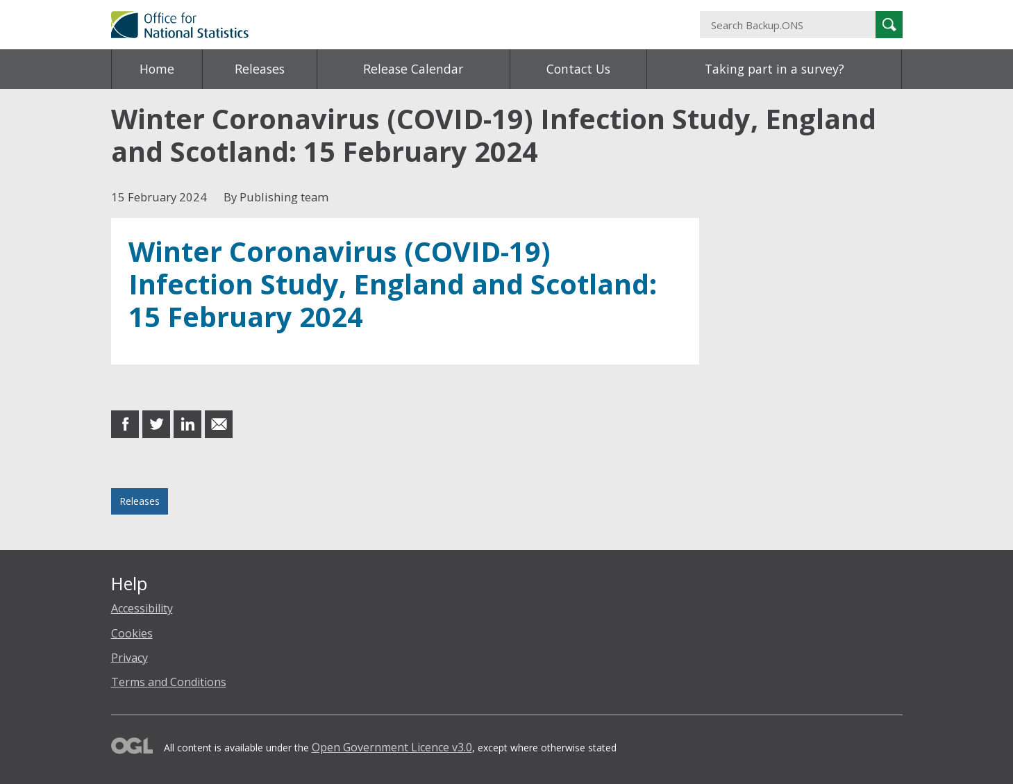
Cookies (132, 633)
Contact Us (578, 68)
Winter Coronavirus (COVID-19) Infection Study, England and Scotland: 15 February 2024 (392, 284)
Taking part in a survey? (774, 68)
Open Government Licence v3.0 (392, 747)
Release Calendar (413, 68)
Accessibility (142, 608)
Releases (260, 68)
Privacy (129, 657)
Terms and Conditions (168, 682)
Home (157, 68)
